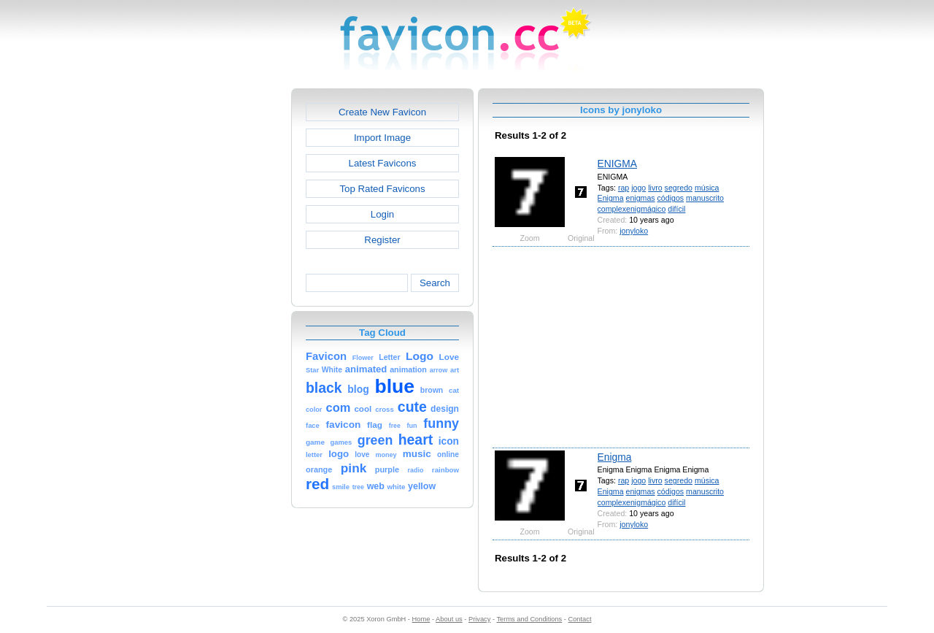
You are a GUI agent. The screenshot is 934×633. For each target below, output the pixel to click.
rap (623, 187)
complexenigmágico (632, 208)
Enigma (611, 197)
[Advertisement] (228, 307)
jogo (638, 187)
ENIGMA (617, 163)
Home (421, 619)
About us (449, 619)
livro (655, 187)
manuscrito (705, 197)
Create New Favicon (382, 112)
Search (435, 282)
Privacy (479, 619)
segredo (678, 187)
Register (382, 239)
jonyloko (634, 230)
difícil (676, 208)
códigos (670, 197)
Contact (580, 619)
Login (382, 214)
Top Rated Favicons (382, 188)
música (707, 187)
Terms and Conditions (529, 619)
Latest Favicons (383, 163)
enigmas (640, 197)
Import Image (382, 137)
